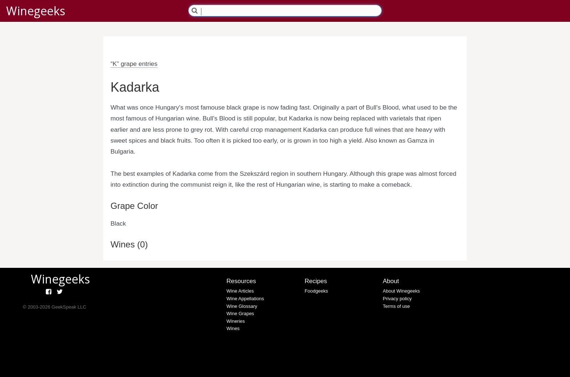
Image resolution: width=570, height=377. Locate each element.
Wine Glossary (241, 306)
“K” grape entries (134, 63)
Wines (233, 328)
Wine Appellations (245, 298)
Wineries (235, 321)
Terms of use (396, 306)
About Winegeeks (401, 291)
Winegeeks (35, 11)
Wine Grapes (240, 313)
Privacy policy (397, 298)
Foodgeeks (316, 291)
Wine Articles (240, 291)
